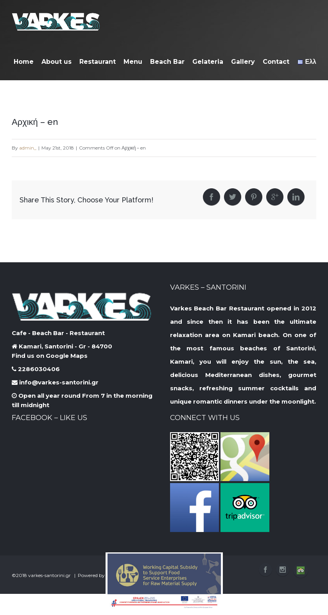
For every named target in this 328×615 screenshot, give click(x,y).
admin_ (27, 148)
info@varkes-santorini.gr (55, 382)
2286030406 (36, 369)
